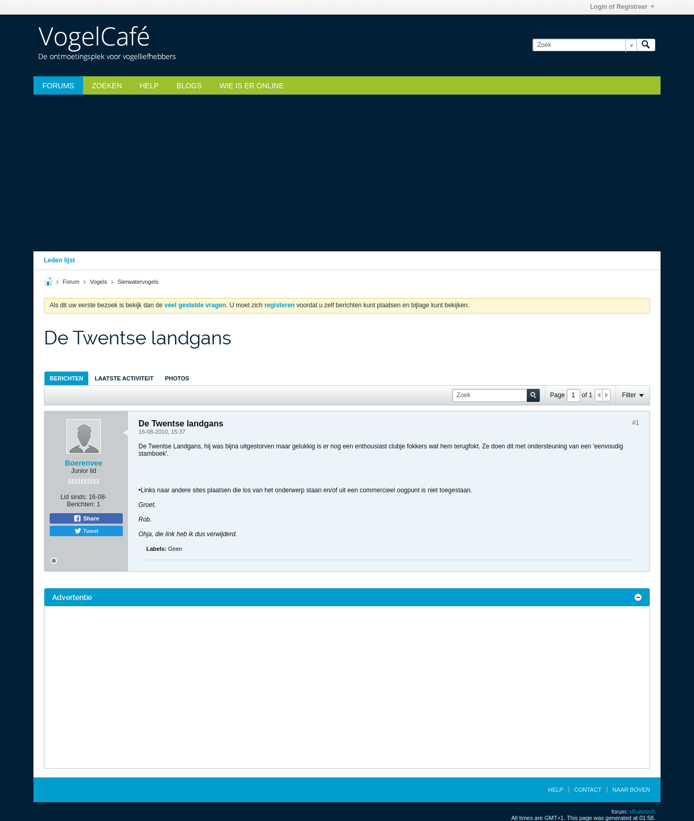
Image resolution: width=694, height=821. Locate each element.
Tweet (86, 531)
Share (86, 518)
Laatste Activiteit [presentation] (124, 378)
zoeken (107, 86)
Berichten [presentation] (66, 378)
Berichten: (81, 504)
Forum (71, 282)
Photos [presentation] (177, 378)
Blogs (189, 86)
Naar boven (631, 790)
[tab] (66, 378)
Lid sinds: (74, 497)
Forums (58, 86)
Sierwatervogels (138, 282)
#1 (635, 422)
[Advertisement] (347, 173)
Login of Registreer (622, 6)
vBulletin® (642, 811)
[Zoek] (585, 45)
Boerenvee (83, 463)
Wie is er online (251, 86)
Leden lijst (59, 260)
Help (149, 86)
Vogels (98, 282)
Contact (588, 790)
